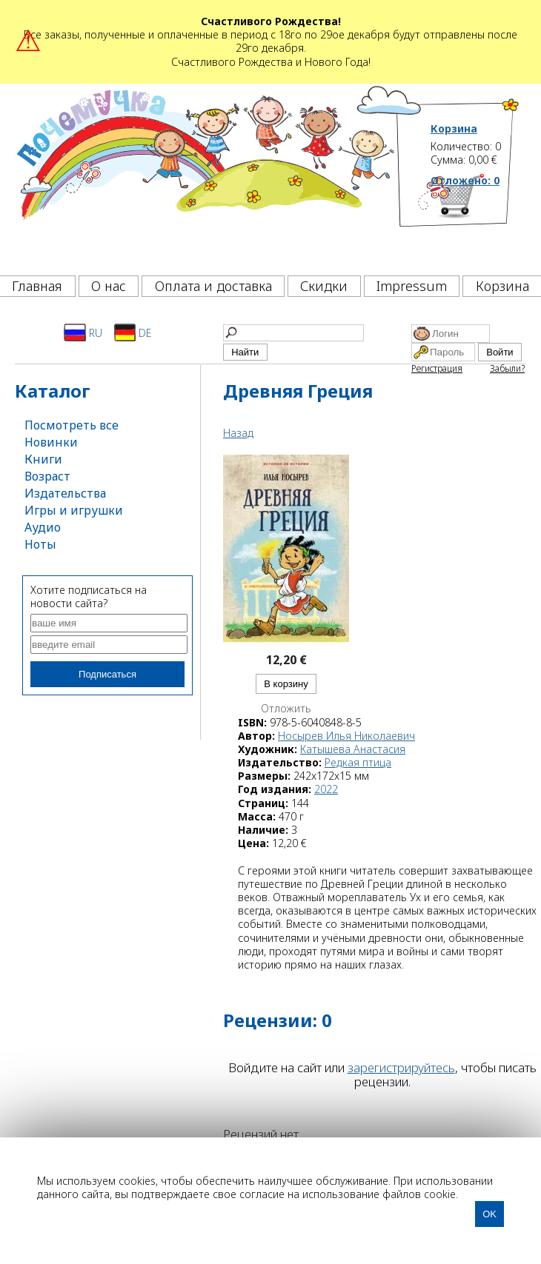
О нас (108, 286)
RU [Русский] (83, 332)
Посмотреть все (71, 425)
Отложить (286, 708)
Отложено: (465, 180)
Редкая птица (358, 762)
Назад (238, 433)
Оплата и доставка (213, 286)
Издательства (65, 493)
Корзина (454, 129)
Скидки (324, 286)
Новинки (51, 442)
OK (489, 1214)
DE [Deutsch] (133, 332)
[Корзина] (475, 220)
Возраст (47, 476)
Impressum (411, 286)
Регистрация (436, 368)
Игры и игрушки (73, 510)
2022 (326, 789)
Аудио (42, 527)
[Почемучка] (204, 175)
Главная (37, 286)
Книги (43, 459)
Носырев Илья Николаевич (346, 736)
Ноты (40, 544)
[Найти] (293, 332)
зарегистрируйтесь (401, 1067)
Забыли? (507, 368)
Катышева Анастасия (352, 749)
